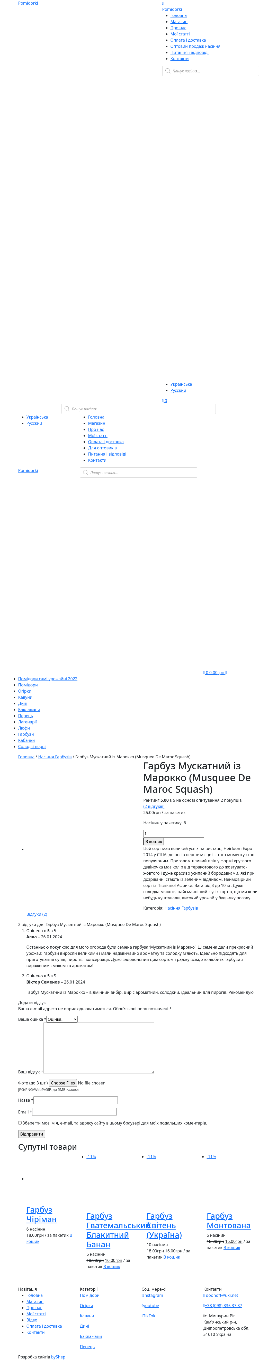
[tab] (36, 914)
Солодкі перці (32, 746)
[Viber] (193, 106)
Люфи (24, 728)
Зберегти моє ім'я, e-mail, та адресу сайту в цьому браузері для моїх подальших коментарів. (115, 1123)
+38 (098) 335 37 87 (222, 1305)
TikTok (148, 1316)
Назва (26, 1100)
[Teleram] (210, 185)
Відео (32, 1320)
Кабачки (26, 740)
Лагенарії (27, 722)
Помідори (28, 685)
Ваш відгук (30, 1072)
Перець (25, 716)
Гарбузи (26, 734)
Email (25, 1112)
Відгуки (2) (36, 914)
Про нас (178, 28)
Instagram (152, 1295)
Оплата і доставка (188, 40)
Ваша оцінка (32, 1019)
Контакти (180, 58)
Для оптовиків (102, 448)
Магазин (179, 21)
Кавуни (25, 697)
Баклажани (29, 709)
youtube (150, 1305)
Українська (181, 384)
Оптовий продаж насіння (196, 46)
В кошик (153, 841)
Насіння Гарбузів (55, 757)
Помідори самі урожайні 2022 (47, 679)
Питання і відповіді (190, 52)
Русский (178, 390)
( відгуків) (153, 806)
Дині (23, 703)
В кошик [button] (111, 1266)
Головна (179, 15)
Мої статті (180, 34)
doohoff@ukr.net (220, 1295)
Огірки (24, 691)
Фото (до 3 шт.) (33, 1083)
